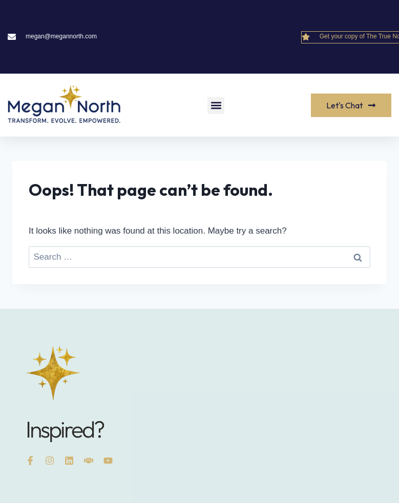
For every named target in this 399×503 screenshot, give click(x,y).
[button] (215, 105)
